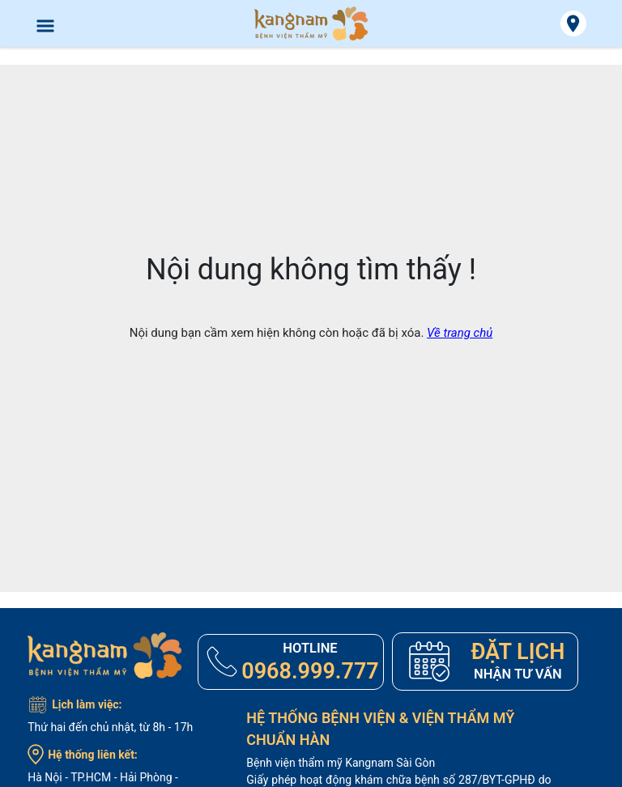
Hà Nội (45, 777)
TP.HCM (90, 777)
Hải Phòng (146, 777)
